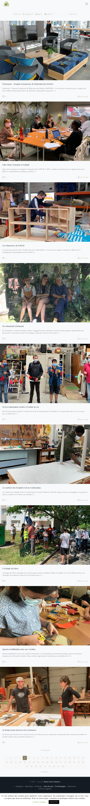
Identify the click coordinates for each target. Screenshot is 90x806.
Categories (27, 14)
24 (29, 762)
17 (78, 758)
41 (45, 766)
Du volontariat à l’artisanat (13, 326)
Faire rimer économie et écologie (15, 164)
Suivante (45, 772)
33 (70, 762)
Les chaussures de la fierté (13, 245)
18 (83, 758)
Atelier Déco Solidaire (52, 782)
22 (20, 762)
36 (83, 762)
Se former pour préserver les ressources (19, 730)
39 (36, 766)
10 (47, 758)
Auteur (49, 14)
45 (63, 766)
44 (58, 766)
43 (54, 766)
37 (27, 766)
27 (43, 762)
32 (65, 762)
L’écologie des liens (10, 568)
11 (51, 758)
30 (56, 762)
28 (47, 762)
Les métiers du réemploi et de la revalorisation (21, 487)
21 (15, 762)
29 (52, 762)
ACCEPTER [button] (54, 802)
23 (25, 762)
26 (38, 762)
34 (74, 762)
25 (34, 762)
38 (32, 766)
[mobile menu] (87, 4)
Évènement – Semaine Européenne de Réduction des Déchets (27, 84)
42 (49, 766)
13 (60, 758)
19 (7, 762)
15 (69, 758)
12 (56, 758)
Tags (39, 14)
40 (40, 766)
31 (60, 762)
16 (74, 758)
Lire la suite (84, 96)
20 (11, 762)
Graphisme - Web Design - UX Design (29, 786)
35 (79, 762)
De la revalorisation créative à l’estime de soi (20, 407)
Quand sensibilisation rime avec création (18, 649)
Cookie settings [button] (39, 802)
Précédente (45, 750)
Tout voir (73, 14)
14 (65, 758)
